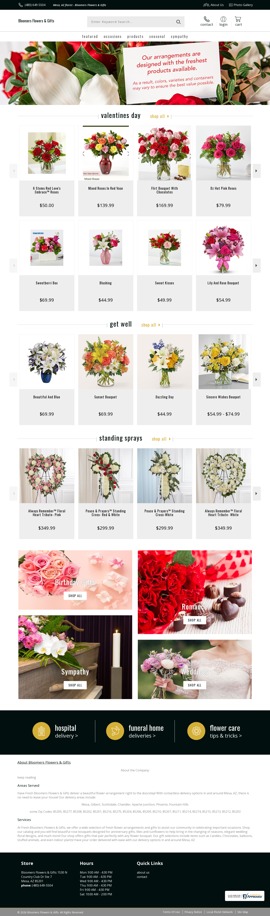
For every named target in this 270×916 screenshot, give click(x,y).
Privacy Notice (193, 912)
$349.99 (46, 528)
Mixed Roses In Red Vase (105, 188)
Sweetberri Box (47, 282)
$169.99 (164, 205)
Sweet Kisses (164, 282)
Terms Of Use (171, 912)
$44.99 (105, 300)
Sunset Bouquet (105, 396)
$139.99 (105, 205)
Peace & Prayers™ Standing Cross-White (165, 512)
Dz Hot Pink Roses (223, 188)
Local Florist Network (220, 912)
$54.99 (223, 300)
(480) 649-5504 (35, 5)
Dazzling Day (165, 396)
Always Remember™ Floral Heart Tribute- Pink (46, 512)
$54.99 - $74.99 (223, 414)
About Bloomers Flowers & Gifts (44, 762)
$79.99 (223, 205)
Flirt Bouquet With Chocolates (164, 190)
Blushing (106, 282)
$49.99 (164, 300)
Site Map (242, 912)
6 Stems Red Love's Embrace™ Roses (47, 190)
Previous (13, 171)
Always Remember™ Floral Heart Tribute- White (223, 512)
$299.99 (105, 528)
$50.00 (47, 205)
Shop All (157, 116)
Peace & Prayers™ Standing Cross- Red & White (106, 512)
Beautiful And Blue (46, 396)
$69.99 (47, 300)
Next (257, 171)
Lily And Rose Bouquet (223, 282)
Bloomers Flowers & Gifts (36, 20)
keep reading (26, 777)
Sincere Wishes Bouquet (223, 396)
